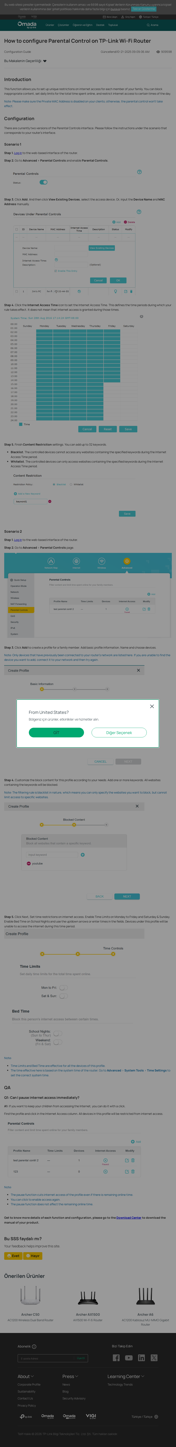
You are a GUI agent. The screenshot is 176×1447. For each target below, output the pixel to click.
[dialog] (88, 723)
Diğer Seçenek (119, 732)
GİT (56, 732)
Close (152, 706)
